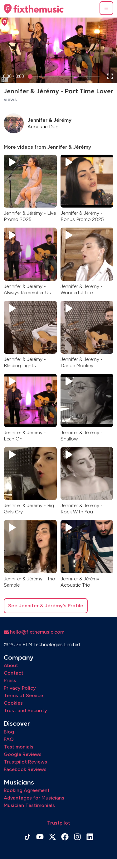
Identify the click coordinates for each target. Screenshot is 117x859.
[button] (106, 8)
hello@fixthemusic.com (34, 632)
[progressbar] (13, 76)
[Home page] (34, 9)
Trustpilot (58, 823)
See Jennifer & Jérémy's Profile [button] (45, 606)
